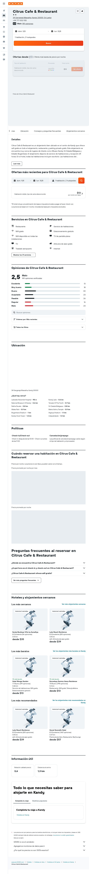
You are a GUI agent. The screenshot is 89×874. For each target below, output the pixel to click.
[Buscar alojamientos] (4, 15)
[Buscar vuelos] (4, 10)
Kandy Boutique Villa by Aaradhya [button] (25, 638)
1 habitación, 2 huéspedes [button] (25, 37)
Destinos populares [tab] (39, 807)
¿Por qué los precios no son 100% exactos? (50, 856)
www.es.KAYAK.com (17, 868)
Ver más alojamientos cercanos (74, 610)
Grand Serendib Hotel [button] (57, 736)
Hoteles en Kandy (23, 821)
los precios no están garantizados (63, 841)
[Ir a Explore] (4, 27)
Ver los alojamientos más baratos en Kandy (69, 657)
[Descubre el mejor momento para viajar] (4, 36)
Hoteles (29, 868)
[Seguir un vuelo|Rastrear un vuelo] (4, 31)
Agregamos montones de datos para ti (50, 852)
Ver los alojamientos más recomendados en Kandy (69, 707)
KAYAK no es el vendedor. (50, 848)
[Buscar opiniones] (50, 318)
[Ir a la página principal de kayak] (15, 3)
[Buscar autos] (4, 20)
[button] (3, 3)
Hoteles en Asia (39, 868)
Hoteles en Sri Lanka (53, 868)
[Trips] (4, 48)
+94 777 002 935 (20, 20)
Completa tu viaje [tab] (22, 807)
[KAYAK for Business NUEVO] (4, 41)
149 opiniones (27, 23)
